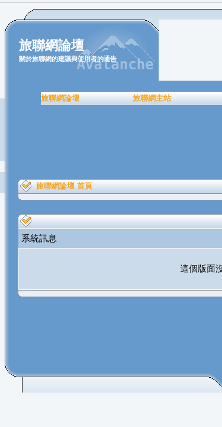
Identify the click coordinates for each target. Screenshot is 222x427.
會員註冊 (126, 98)
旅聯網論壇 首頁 (64, 185)
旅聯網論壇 (30, 98)
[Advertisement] (111, 142)
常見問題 (166, 98)
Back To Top (128, 295)
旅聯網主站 (80, 98)
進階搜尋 (133, 40)
